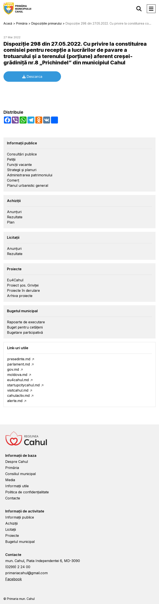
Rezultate (14, 217)
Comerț (13, 180)
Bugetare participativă (25, 332)
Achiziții (11, 523)
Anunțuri (14, 212)
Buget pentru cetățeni (25, 327)
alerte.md (14, 401)
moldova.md (17, 374)
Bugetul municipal (20, 541)
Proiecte (12, 535)
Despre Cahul (16, 461)
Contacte (12, 498)
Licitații (10, 529)
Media (10, 480)
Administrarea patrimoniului (29, 175)
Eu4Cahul (15, 280)
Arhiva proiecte (19, 296)
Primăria (12, 468)
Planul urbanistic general (27, 185)
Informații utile (17, 486)
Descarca (32, 76)
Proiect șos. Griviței (23, 285)
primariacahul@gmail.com (26, 573)
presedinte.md (18, 359)
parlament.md (18, 364)
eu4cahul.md (18, 380)
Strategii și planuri (21, 170)
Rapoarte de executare (26, 322)
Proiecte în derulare (23, 290)
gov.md (13, 369)
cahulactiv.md (18, 395)
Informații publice (19, 517)
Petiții (11, 159)
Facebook (13, 579)
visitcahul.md (17, 390)
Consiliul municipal (20, 474)
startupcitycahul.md (23, 385)
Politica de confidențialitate (27, 492)
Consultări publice (22, 154)
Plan (10, 222)
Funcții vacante (19, 164)
